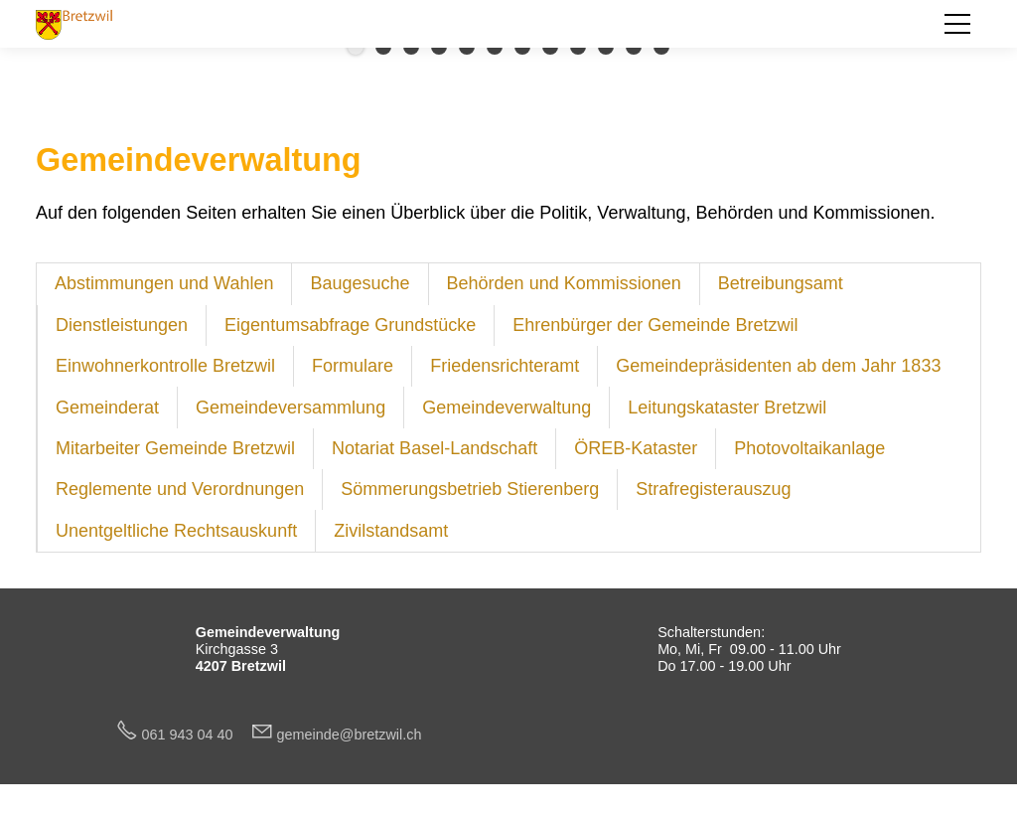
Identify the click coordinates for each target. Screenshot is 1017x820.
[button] (957, 24)
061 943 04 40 (195, 734)
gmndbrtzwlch (349, 734)
